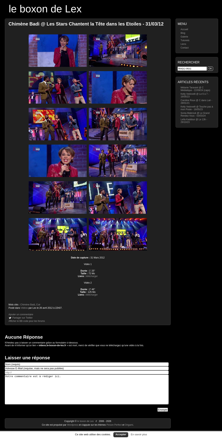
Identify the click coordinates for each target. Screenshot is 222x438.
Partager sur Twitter (22, 317)
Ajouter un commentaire (21, 314)
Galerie (184, 36)
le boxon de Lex (45, 8)
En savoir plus (139, 434)
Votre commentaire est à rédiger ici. (87, 392)
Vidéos (24, 308)
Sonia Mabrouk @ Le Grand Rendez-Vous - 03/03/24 (195, 114)
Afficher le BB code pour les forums (27, 321)
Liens (183, 44)
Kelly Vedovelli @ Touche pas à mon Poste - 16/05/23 (197, 108)
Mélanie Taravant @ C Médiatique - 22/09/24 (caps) (195, 89)
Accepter (120, 434)
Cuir (38, 304)
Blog (183, 33)
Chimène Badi (27, 304)
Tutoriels (185, 40)
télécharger (92, 276)
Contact (185, 47)
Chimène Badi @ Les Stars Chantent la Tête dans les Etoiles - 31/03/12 (86, 23)
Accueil (184, 29)
